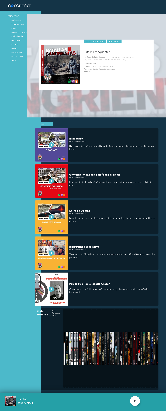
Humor (14, 48)
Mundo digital (17, 56)
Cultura (14, 28)
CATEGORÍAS (13, 16)
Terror (13, 60)
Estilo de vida (17, 36)
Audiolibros (16, 20)
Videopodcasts (17, 24)
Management (16, 52)
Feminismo (15, 40)
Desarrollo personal (19, 32)
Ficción (14, 44)
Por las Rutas (106, 39)
